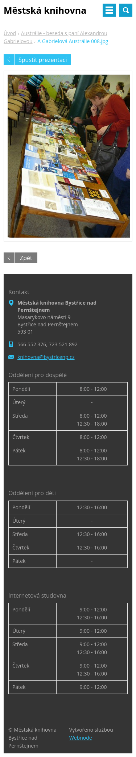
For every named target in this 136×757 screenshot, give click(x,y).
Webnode (80, 737)
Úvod (10, 33)
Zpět (26, 258)
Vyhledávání (125, 10)
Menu (109, 10)
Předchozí (9, 59)
